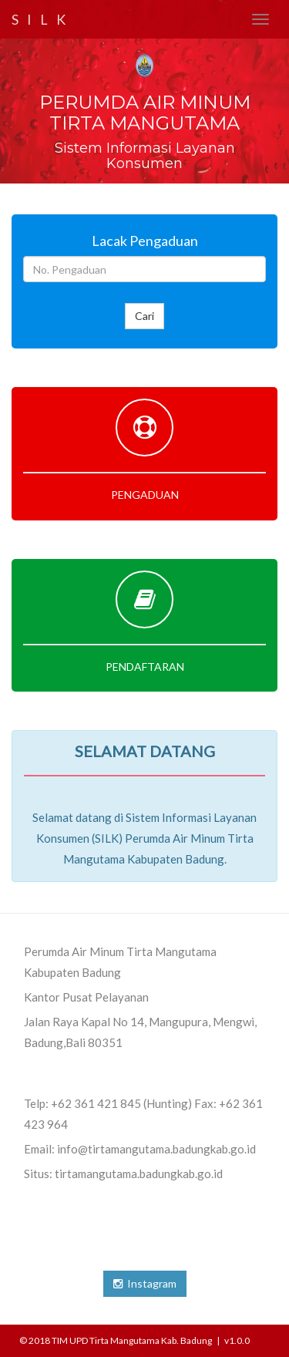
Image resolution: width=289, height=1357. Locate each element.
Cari (144, 315)
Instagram (144, 1283)
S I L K (40, 19)
